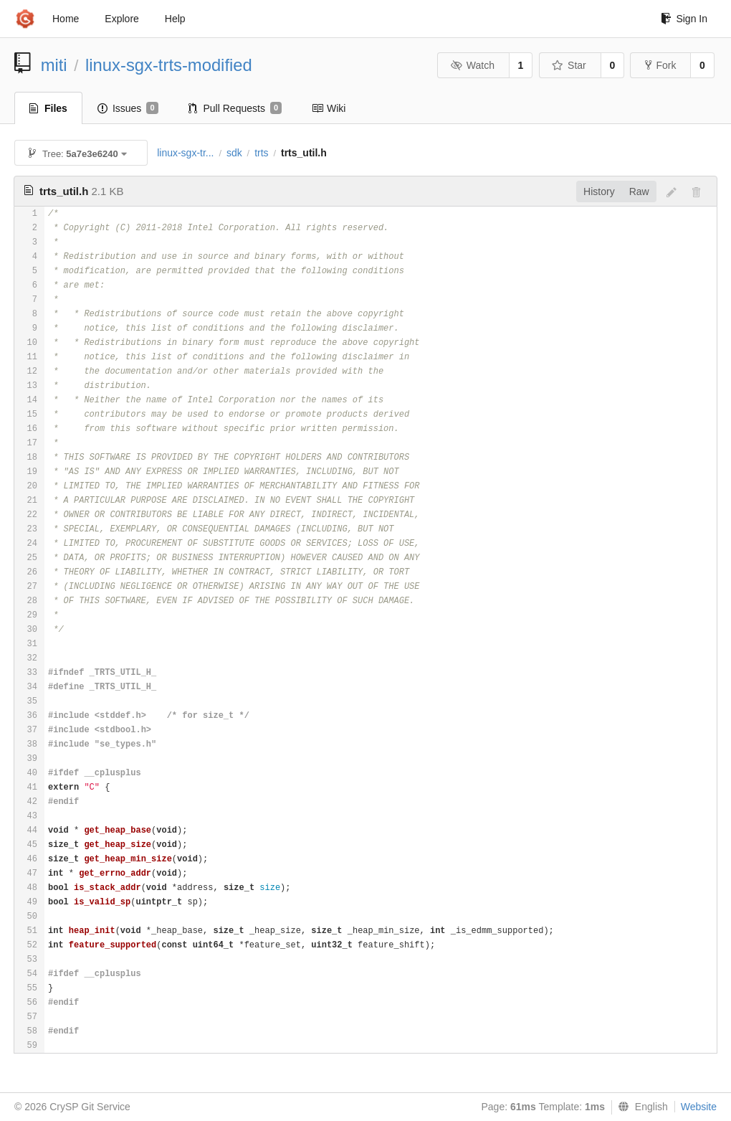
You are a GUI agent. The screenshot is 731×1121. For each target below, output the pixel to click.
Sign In (684, 18)
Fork (660, 65)
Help (175, 18)
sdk (234, 153)
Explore (121, 18)
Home (65, 18)
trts (261, 153)
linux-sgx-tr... (185, 153)
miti (54, 65)
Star (569, 65)
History (599, 191)
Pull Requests (235, 108)
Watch (472, 65)
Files (48, 108)
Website (699, 1106)
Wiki (328, 108)
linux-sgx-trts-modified (168, 65)
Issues (127, 108)
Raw (639, 191)
